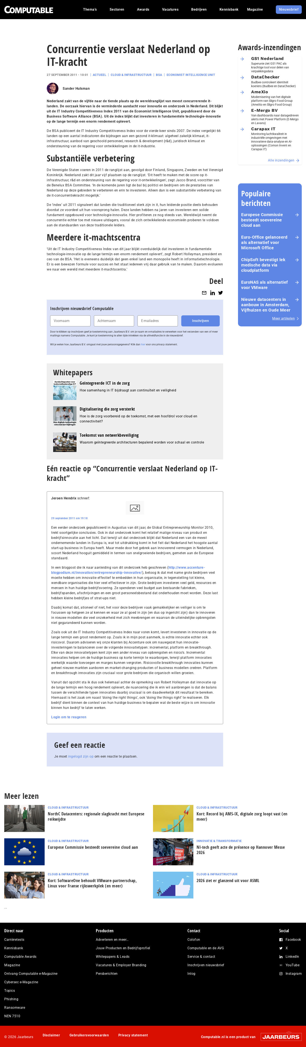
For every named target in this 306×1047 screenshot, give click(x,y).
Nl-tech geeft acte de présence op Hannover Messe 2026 (241, 849)
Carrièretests (14, 940)
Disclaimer (51, 1035)
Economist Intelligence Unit (191, 75)
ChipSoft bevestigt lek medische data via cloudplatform (263, 265)
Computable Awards (20, 957)
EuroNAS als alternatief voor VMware (264, 285)
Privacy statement (133, 1035)
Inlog (191, 974)
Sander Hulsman (76, 88)
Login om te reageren (68, 717)
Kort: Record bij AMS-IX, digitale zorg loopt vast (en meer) (242, 816)
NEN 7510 (12, 1016)
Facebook (293, 940)
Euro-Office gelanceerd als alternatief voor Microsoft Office (264, 242)
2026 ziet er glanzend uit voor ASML (228, 880)
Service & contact (201, 957)
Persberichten (107, 974)
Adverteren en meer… (112, 940)
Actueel (99, 75)
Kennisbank (13, 948)
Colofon (193, 940)
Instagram (294, 974)
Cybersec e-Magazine (21, 982)
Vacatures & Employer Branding (121, 965)
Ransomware (14, 1008)
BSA (159, 75)
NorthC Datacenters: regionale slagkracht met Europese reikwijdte (96, 816)
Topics (9, 991)
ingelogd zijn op (81, 756)
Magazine (12, 965)
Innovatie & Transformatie (219, 841)
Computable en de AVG (205, 948)
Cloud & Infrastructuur (131, 75)
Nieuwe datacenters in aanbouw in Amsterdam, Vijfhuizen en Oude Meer (265, 305)
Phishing (11, 999)
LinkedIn (292, 957)
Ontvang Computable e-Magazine (31, 974)
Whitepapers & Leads (113, 957)
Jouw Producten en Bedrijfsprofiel (123, 948)
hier (143, 344)
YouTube (293, 965)
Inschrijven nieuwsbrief (205, 965)
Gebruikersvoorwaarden (89, 1035)
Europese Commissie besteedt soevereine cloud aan (262, 220)
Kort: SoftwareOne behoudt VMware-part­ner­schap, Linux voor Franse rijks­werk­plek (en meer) (92, 883)
